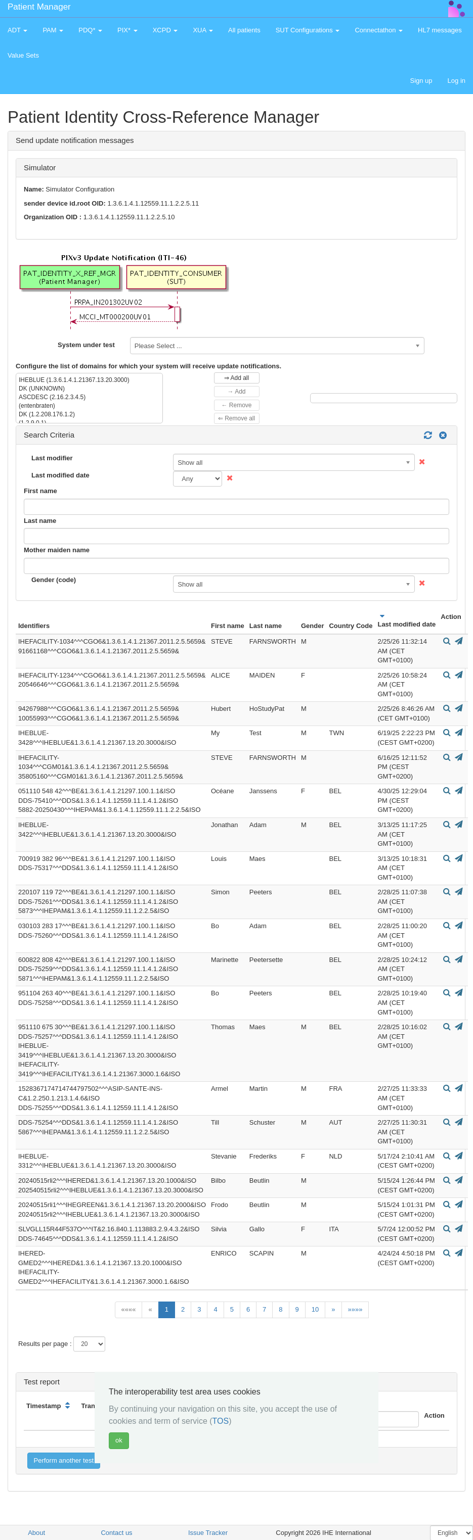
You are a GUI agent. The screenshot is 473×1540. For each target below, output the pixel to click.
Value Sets (23, 55)
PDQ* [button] (90, 30)
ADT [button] (17, 30)
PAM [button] (52, 30)
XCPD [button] (165, 30)
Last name (40, 520)
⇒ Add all (236, 377)
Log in (456, 80)
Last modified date (60, 475)
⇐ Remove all (236, 418)
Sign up (421, 80)
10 (315, 1309)
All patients (244, 30)
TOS (220, 1421)
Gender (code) (53, 580)
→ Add (236, 391)
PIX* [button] (127, 30)
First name (40, 491)
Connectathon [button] (379, 30)
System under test (86, 345)
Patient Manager (39, 7)
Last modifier (52, 458)
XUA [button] (203, 30)
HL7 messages (440, 30)
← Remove (236, 405)
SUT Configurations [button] (308, 30)
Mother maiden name (57, 550)
